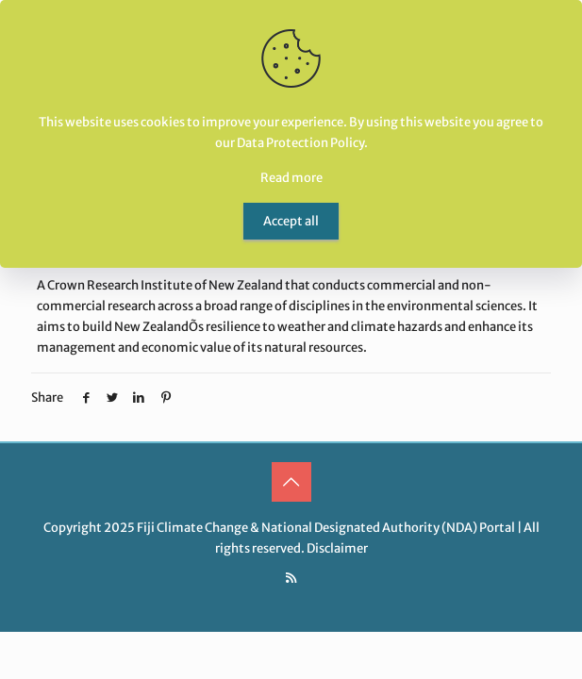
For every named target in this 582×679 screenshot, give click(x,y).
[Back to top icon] (291, 482)
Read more (291, 178)
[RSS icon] (291, 578)
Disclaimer (337, 548)
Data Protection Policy (300, 143)
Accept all (291, 221)
